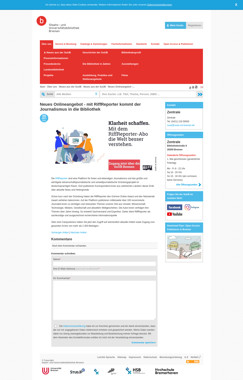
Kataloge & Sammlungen (93, 44)
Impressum (135, 357)
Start (42, 86)
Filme (125, 75)
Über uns (46, 44)
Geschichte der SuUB (95, 52)
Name (56, 259)
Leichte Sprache (106, 357)
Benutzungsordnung (171, 357)
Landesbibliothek (54, 69)
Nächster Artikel (78, 232)
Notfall (194, 357)
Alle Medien (63, 94)
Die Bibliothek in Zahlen (96, 63)
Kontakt (155, 44)
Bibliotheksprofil (131, 52)
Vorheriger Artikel (60, 232)
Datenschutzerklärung (74, 326)
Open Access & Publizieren (178, 44)
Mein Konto (175, 25)
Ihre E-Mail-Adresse (76, 268)
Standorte (141, 44)
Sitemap (122, 357)
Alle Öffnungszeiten (188, 184)
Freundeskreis (52, 63)
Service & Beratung (65, 44)
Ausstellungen (130, 63)
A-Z (186, 357)
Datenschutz (150, 357)
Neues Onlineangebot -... (121, 86)
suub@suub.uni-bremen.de (181, 125)
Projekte (48, 75)
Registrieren (194, 25)
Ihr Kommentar (61, 278)
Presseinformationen (56, 58)
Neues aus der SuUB (59, 52)
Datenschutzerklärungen (159, 4)
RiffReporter (61, 178)
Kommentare (61, 239)
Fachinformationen (121, 44)
